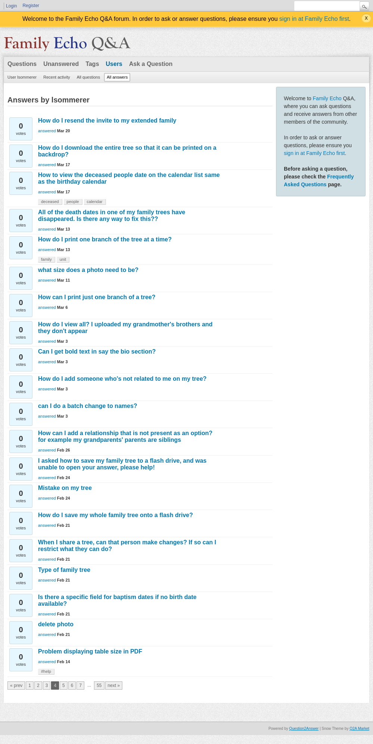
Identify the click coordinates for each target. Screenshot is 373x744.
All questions (88, 77)
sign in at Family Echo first (314, 19)
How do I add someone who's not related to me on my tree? (122, 379)
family (46, 259)
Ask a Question (150, 64)
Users (114, 64)
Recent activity (56, 77)
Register (30, 5)
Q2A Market (359, 728)
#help (46, 671)
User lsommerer (22, 77)
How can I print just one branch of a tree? (97, 297)
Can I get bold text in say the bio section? (97, 351)
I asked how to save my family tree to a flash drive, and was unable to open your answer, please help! (122, 464)
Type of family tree (64, 570)
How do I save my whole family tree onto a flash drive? (115, 515)
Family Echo (327, 98)
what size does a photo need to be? (88, 270)
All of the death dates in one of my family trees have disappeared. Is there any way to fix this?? (111, 215)
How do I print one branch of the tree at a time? (105, 239)
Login (11, 6)
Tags (92, 64)
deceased (50, 201)
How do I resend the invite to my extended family (107, 120)
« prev (16, 685)
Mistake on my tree (65, 488)
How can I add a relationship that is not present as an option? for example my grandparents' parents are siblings (125, 436)
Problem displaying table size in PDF (90, 651)
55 (99, 685)
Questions (22, 64)
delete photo (55, 624)
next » (114, 685)
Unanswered (61, 64)
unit (63, 259)
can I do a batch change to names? (87, 406)
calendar (95, 201)
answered (47, 131)
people (73, 201)
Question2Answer (304, 728)
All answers (117, 77)
